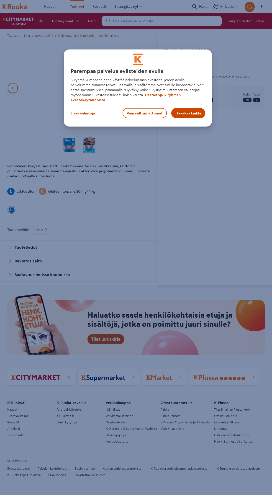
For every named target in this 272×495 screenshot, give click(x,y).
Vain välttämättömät (145, 113)
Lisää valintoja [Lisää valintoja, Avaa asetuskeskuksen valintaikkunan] (83, 113)
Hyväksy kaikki (188, 113)
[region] (138, 88)
